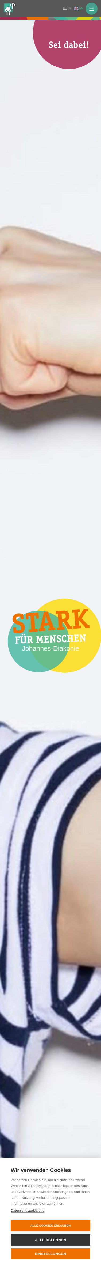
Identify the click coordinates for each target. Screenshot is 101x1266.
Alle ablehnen (50, 1240)
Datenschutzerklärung (27, 1210)
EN (81, 8)
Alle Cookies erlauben (50, 1225)
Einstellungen (50, 1254)
